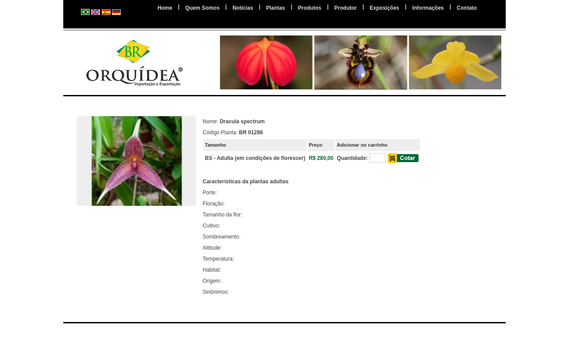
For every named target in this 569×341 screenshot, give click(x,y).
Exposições (385, 8)
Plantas (275, 8)
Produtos (310, 8)
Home (165, 8)
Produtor (345, 8)
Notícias (242, 8)
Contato (467, 8)
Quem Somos (202, 8)
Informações (428, 8)
